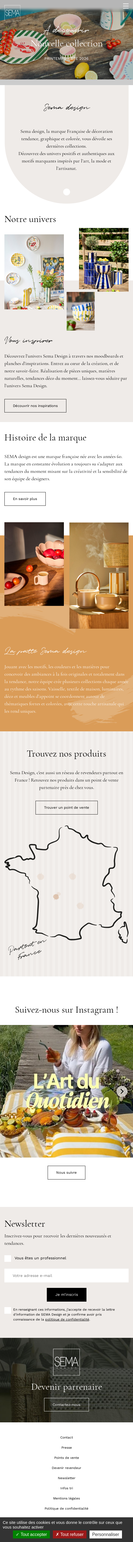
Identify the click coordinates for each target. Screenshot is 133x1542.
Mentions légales (66, 1498)
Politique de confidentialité (66, 1508)
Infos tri (66, 1488)
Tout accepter (31, 1534)
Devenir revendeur (66, 1468)
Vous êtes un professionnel (40, 1258)
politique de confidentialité (67, 1319)
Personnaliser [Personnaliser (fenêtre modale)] (105, 1534)
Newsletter (66, 1478)
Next (121, 1091)
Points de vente (66, 1458)
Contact (66, 1437)
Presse (66, 1448)
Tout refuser (70, 1534)
